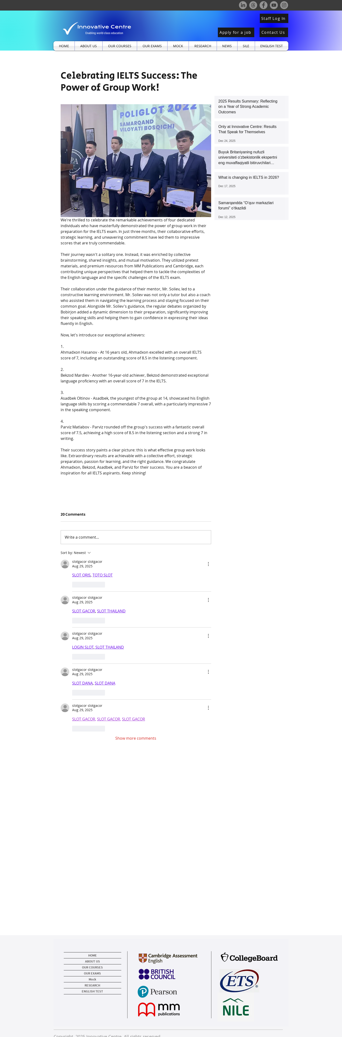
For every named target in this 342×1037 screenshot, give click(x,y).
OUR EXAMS (92, 973)
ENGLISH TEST (92, 991)
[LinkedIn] (243, 5)
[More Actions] (208, 564)
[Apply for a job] (236, 32)
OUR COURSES (92, 967)
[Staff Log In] (274, 18)
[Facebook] (263, 5)
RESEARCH (92, 985)
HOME (92, 955)
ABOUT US (92, 961)
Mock (92, 979)
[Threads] (253, 5)
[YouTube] (274, 5)
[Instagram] (284, 5)
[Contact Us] (274, 32)
